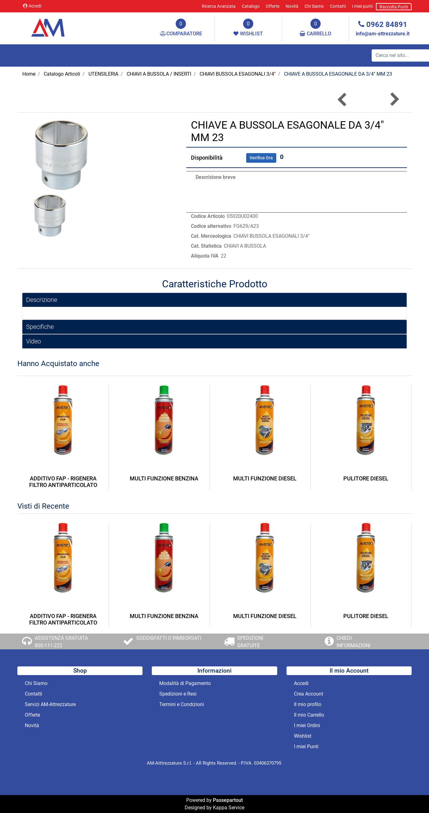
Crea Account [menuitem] (308, 694)
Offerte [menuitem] (272, 6)
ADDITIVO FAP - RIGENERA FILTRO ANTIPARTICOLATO (63, 481)
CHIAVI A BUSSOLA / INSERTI (159, 74)
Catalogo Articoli (62, 74)
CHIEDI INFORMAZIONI (353, 641)
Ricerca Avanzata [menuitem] (219, 6)
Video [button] (33, 341)
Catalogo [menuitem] (251, 6)
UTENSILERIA (103, 74)
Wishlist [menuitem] (302, 736)
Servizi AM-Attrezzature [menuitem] (50, 704)
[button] (63, 154)
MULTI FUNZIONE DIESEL (264, 478)
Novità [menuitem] (292, 6)
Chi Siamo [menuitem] (314, 6)
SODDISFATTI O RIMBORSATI (168, 638)
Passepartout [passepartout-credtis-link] (228, 800)
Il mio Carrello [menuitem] (309, 715)
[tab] (214, 300)
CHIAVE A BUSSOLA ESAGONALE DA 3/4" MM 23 (338, 74)
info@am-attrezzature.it (382, 34)
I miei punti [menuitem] (362, 6)
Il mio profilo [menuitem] (307, 704)
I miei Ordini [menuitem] (307, 725)
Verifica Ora (261, 157)
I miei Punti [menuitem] (306, 746)
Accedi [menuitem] (301, 683)
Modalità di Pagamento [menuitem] (185, 683)
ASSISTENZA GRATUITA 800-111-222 (61, 641)
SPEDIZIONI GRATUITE (250, 641)
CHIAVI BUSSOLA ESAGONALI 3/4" (238, 74)
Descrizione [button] (41, 299)
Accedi (32, 5)
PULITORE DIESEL (365, 478)
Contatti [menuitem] (338, 6)
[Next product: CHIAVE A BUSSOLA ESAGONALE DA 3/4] (394, 99)
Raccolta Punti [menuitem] (394, 6)
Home (28, 74)
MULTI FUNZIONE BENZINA (164, 478)
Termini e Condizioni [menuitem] (181, 704)
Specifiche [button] (40, 326)
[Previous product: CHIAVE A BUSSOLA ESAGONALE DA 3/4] (342, 99)
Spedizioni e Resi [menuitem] (177, 694)
